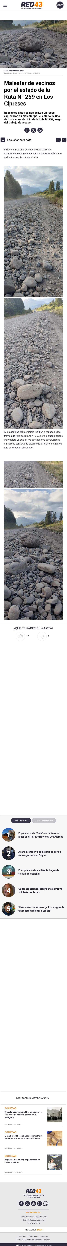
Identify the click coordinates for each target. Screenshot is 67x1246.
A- (64, 139)
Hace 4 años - (18, 73)
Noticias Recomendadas (32, 1097)
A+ (58, 139)
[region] (33, 755)
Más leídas (21, 820)
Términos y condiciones (39, 1236)
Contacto (22, 1236)
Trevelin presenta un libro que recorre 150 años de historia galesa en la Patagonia (23, 1115)
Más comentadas (43, 820)
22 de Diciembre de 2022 (14, 71)
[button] (27, 130)
